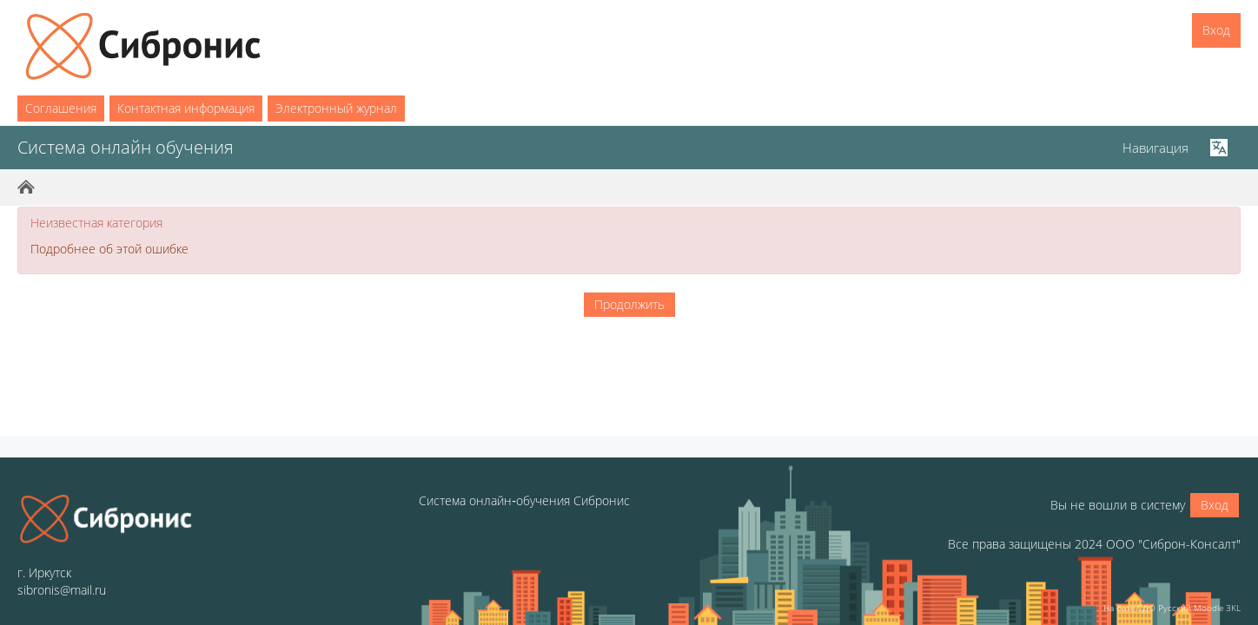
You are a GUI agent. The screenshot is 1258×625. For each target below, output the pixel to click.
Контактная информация (186, 108)
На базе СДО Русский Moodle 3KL (1172, 608)
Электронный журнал (336, 108)
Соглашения (60, 108)
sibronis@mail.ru (61, 590)
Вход (1216, 30)
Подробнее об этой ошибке (109, 248)
